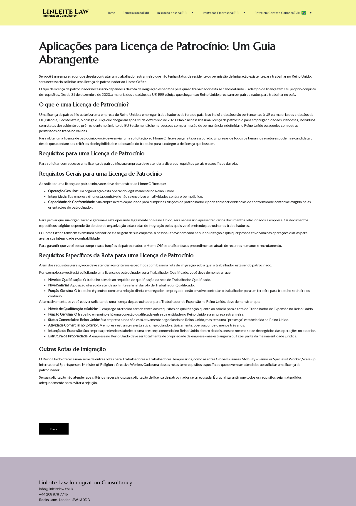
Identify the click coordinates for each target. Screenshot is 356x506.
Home (111, 13)
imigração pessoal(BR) (172, 13)
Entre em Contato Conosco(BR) (277, 13)
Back (53, 429)
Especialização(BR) (136, 13)
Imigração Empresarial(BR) (221, 13)
